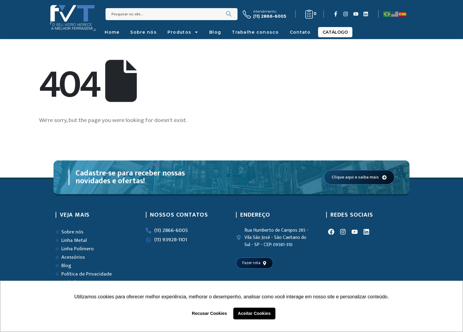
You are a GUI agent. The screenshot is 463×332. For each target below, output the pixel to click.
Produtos (182, 32)
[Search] (229, 14)
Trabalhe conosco (255, 32)
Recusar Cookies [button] (209, 313)
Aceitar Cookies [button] (254, 313)
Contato (300, 32)
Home (112, 32)
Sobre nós (143, 32)
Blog (215, 32)
